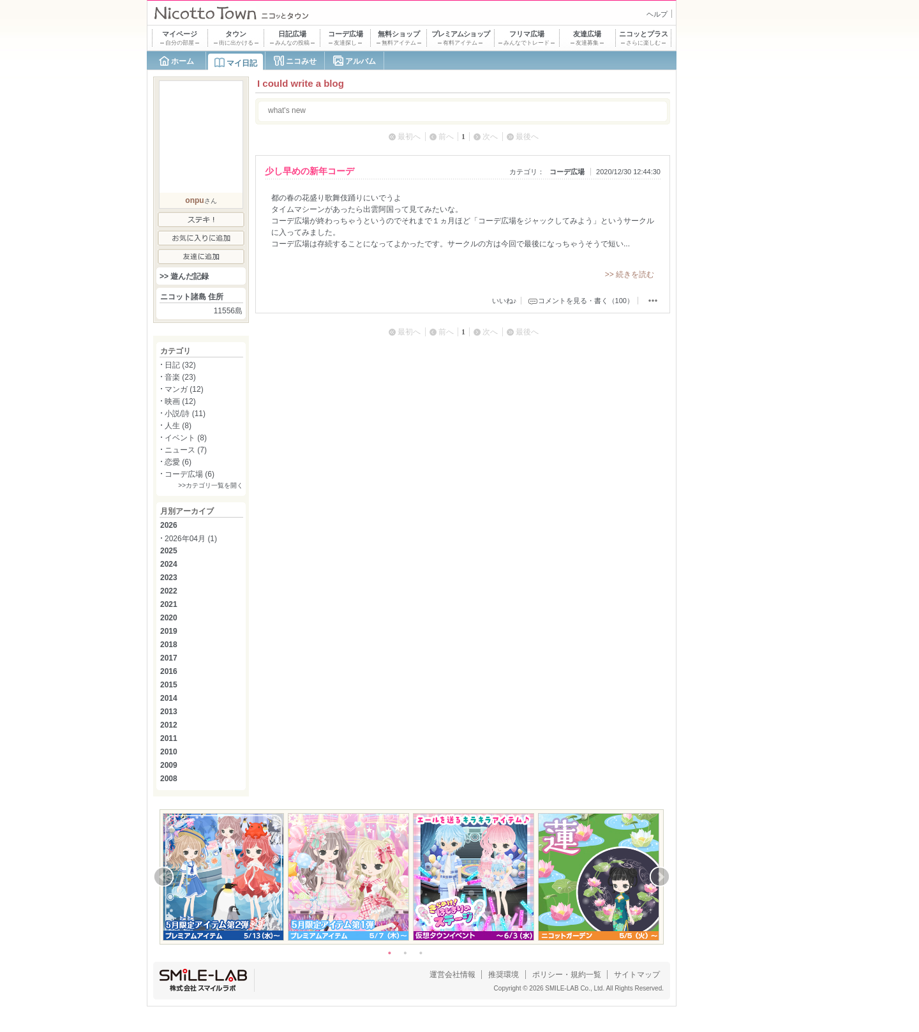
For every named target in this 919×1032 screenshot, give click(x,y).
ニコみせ (301, 61)
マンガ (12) (184, 389)
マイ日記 (242, 63)
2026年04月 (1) (191, 538)
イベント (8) (186, 437)
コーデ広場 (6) (189, 474)
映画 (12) (180, 401)
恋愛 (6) (178, 462)
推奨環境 (503, 974)
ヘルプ (657, 14)
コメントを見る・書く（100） (586, 300)
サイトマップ (637, 974)
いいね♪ (504, 300)
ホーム (182, 61)
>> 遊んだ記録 (184, 276)
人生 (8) (178, 425)
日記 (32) (180, 365)
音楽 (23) (180, 377)
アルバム (360, 61)
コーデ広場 (567, 172)
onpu (194, 200)
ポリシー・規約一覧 (566, 974)
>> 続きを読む (629, 274)
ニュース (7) (186, 449)
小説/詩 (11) (185, 413)
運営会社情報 (452, 974)
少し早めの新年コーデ (309, 171)
